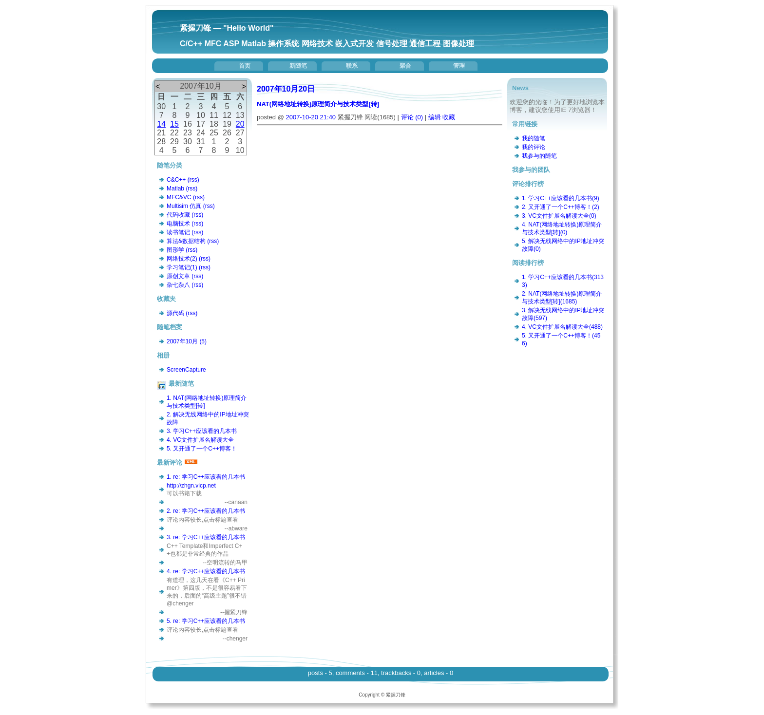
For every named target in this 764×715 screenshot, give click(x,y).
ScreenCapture (186, 369)
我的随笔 (533, 138)
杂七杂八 (178, 285)
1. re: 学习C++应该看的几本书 (206, 476)
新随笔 (298, 65)
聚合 (405, 65)
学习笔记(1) (182, 267)
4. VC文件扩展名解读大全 (200, 439)
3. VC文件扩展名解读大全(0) (559, 215)
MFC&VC (179, 197)
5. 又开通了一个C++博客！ (202, 448)
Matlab (175, 188)
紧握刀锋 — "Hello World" (227, 28)
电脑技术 (178, 223)
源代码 (175, 313)
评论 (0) (412, 117)
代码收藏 (178, 214)
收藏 (448, 117)
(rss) (193, 179)
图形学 (175, 249)
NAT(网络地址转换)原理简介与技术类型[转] (318, 104)
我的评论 (533, 147)
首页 (244, 65)
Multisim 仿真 (184, 206)
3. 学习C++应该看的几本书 (202, 431)
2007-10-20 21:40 (311, 117)
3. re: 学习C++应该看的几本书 (206, 537)
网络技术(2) (182, 258)
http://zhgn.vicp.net (191, 485)
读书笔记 (178, 232)
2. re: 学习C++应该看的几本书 (206, 511)
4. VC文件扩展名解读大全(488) (562, 326)
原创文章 (178, 276)
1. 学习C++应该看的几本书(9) (560, 198)
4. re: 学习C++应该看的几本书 (206, 571)
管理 (459, 65)
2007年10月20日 (286, 89)
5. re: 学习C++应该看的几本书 (206, 621)
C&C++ (176, 179)
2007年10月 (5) (187, 341)
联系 (352, 65)
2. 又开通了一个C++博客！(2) (560, 207)
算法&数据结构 (186, 241)
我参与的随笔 (539, 155)
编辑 (434, 117)
